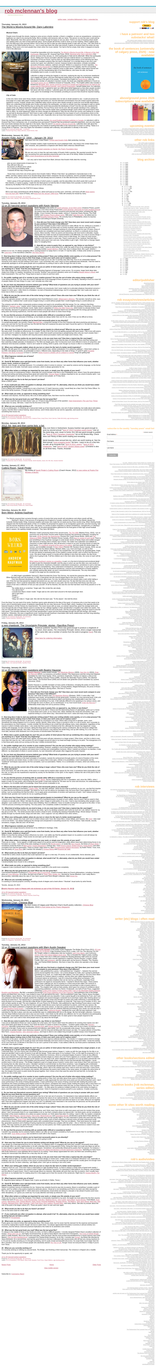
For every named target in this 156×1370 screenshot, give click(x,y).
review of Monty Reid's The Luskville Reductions (141, 636)
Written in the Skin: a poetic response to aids (142, 1079)
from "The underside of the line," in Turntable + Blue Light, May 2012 (136, 1235)
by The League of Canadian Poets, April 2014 (142, 805)
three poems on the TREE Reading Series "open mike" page (138, 1289)
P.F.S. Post (151, 1339)
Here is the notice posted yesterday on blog (51, 149)
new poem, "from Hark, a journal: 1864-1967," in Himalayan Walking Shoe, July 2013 (132, 1179)
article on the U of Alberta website (145, 690)
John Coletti (62, 1200)
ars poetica (151, 1290)
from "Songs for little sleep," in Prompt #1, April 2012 (140, 1237)
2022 (123, 169)
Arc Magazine (10, 940)
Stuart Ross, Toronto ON (148, 1005)
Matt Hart (93, 1201)
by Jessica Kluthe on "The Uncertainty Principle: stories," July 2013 (136, 807)
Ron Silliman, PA (150, 1012)
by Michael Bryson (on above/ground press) (142, 913)
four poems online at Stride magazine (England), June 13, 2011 (137, 1265)
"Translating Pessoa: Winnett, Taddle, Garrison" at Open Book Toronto (136, 600)
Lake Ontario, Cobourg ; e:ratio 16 (132, 230)
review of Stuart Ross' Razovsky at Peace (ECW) (141, 775)
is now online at (55, 907)
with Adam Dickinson (148, 888)
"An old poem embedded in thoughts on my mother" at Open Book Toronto (134, 582)
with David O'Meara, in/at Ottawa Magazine (143, 820)
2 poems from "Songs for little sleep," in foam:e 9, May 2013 (138, 1192)
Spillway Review (150, 1338)
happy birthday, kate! (129, 252)
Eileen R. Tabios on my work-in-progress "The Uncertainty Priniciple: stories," (134, 553)
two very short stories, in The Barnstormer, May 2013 (140, 1186)
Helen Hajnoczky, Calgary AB (146, 966)
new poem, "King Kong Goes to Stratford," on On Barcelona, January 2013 (134, 1212)
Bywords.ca (151, 1306)
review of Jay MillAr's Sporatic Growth (144, 711)
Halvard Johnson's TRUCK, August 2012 (143, 1063)
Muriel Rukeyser (46, 1116)
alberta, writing (150, 1047)
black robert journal (149, 1282)
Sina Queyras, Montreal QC (147, 999)
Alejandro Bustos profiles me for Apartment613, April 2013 (139, 478)
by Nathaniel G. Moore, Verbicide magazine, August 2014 (139, 798)
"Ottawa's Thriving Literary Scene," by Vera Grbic (141, 557)
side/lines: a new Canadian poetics (145, 1075)
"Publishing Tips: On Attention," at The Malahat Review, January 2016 (136, 311)
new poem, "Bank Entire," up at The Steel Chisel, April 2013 (138, 1196)
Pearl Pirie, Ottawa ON (148, 995)
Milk (153, 1360)
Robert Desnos (77, 846)
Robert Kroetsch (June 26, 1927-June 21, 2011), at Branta (139, 567)
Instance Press (36, 418)
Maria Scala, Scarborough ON (146, 1008)
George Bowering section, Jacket (145, 1072)
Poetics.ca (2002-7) (149, 293)
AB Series (20, 895)
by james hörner (150, 902)
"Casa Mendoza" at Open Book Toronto (144, 601)
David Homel (82, 79)
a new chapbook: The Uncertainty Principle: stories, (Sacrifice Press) (38, 625)
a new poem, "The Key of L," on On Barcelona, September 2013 (137, 1175)
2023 (123, 168)
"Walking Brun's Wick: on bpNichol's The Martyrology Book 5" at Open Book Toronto (132, 607)
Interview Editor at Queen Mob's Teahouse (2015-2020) (139, 145)
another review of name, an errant (145, 724)
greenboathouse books (148, 1364)
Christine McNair (27, 460)
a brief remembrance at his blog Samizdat (44, 156)
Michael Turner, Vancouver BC (146, 1024)
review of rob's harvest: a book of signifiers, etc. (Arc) (140, 767)
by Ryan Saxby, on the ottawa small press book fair (140, 862)
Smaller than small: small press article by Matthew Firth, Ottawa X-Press (135, 752)
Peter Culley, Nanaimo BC (147, 945)
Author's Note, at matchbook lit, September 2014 (141, 358)
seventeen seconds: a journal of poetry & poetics (141, 288)
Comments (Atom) (17, 1274)
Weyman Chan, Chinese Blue (17, 902)
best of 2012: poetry (73, 444)
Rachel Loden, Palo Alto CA (147, 977)
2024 (123, 166)
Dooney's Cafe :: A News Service (145, 1119)
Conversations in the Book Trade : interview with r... (137, 242)
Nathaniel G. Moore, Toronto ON (145, 988)
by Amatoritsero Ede (149, 892)
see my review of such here (84, 538)
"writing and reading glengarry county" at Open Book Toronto (138, 590)
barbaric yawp (15, 306)
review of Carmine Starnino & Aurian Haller (143, 779)
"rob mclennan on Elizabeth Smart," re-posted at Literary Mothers (137, 364)
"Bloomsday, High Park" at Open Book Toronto (142, 610)
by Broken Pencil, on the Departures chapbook (142, 863)
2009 (123, 264)
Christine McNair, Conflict (130, 232)
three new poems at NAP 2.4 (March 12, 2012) (142, 1242)
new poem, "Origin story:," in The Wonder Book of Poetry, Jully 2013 (136, 1180)
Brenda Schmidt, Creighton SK (146, 1009)
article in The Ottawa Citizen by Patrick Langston (141, 706)
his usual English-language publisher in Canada (67, 120)
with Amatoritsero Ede (148, 889)
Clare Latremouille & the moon (146, 743)
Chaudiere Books (149, 284)
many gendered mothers (147, 286)
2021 (123, 171)
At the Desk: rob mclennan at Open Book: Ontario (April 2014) (138, 391)
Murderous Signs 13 (149, 1321)
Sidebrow (151, 1317)
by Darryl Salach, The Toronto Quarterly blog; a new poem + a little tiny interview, (133, 830)
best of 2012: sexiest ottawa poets (70, 446)
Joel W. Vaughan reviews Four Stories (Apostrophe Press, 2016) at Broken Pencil (132, 302)
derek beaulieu (37, 460)
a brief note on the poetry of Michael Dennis (142, 718)
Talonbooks (17, 940)
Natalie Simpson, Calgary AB (146, 1013)
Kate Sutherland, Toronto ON (146, 1022)
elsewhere (51, 960)
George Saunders (54, 1026)
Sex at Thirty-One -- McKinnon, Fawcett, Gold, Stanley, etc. (138, 757)
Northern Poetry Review (148, 1130)
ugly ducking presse (72, 418)
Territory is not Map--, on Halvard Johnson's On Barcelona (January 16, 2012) (134, 1247)
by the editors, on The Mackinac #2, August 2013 (141, 806)
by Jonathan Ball (150, 852)
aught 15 (152, 1328)
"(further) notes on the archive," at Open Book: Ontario (140, 369)
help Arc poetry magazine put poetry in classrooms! (137, 225)
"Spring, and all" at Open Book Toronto (144, 621)
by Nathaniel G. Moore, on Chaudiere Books (142, 882)
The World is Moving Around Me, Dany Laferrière (27, 27)
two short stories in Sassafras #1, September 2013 (141, 1176)
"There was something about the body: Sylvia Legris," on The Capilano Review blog (132, 549)
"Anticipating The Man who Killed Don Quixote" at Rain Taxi (138, 587)
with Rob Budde (150, 871)
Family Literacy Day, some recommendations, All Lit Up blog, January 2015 (134, 336)
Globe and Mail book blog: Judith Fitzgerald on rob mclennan (138, 629)
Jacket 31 (151, 1319)
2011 (123, 260)
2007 (123, 267)
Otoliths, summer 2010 (148, 1271)
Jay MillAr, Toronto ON (148, 987)
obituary (16, 198)
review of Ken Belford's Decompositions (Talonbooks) (140, 572)
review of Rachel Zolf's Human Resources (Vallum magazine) (138, 696)
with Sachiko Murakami (148, 857)
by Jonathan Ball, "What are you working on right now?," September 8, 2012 (134, 817)
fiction (7, 663)
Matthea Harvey (51, 1200)
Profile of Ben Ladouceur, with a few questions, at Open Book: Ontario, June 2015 (132, 321)
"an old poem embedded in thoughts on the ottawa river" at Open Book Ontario (133, 571)
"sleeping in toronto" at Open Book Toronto (143, 647)
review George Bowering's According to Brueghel (141, 650)
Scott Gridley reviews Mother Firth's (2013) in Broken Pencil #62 (137, 409)
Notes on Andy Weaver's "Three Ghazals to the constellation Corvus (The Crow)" (133, 761)
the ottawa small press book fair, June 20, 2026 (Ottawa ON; (138, 133)
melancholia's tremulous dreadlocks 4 (144, 1324)
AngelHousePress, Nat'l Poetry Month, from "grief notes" (139, 1274)
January (126, 205)
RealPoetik (151, 1332)
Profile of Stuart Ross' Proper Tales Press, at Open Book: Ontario (137, 357)
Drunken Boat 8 (150, 1322)
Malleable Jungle (149, 1343)
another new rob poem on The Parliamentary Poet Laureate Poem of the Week (133, 1293)
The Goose (151, 1120)
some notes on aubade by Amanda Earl (144, 720)
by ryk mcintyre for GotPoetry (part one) (143, 867)
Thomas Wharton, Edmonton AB (145, 1033)
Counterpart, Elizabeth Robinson (132, 228)
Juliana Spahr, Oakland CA (147, 1017)
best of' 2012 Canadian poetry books (77, 430)
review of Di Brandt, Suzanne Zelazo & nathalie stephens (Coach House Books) (133, 758)
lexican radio (151, 1292)
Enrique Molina (48, 849)
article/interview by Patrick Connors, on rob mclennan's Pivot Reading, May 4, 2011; (132, 581)
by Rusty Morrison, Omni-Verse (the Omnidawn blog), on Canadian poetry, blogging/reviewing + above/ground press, (134, 826)
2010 (123, 262)
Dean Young (36, 1201)
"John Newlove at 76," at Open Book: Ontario (142, 375)
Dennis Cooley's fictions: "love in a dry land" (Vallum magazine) (137, 679)
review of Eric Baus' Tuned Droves (145, 635)
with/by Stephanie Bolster (147, 910)
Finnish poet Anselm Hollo (58, 140)
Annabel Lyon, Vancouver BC (146, 978)
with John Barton (150, 898)
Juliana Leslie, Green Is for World (132, 249)
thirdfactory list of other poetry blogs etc (144, 1048)
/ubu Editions (151, 1152)
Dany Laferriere (22, 130)
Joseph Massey (25, 1201)
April (125, 200)
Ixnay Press (44, 418)
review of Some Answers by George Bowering (142, 671)
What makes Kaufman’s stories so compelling (46, 561)
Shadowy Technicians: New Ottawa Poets (143, 1099)
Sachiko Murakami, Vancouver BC (145, 990)
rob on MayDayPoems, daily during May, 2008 (142, 1297)
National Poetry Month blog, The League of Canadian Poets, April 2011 (135, 1268)
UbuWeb (152, 1151)
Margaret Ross (13, 1203)
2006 (123, 269)
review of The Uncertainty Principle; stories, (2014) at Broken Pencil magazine (133, 362)
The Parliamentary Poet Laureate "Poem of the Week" (140, 1131)
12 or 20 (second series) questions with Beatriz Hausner (31, 670)
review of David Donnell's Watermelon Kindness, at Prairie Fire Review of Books (133, 599)
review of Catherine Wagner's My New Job (143, 640)
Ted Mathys (72, 1201)
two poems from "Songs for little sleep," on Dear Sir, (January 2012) (136, 1249)
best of (16, 460)
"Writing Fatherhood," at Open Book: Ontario (142, 418)
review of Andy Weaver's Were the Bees (143, 733)
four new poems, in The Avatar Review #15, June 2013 (139, 1185)
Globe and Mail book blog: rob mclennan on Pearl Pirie (139, 628)
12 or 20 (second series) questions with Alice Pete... (137, 244)
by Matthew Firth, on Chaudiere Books (144, 881)
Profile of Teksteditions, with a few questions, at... (136, 250)
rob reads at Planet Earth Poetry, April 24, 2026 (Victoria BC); (138, 128)
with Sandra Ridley (149, 859)
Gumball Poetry (150, 1358)
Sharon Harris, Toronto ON (147, 967)
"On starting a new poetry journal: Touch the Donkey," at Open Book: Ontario (134, 371)
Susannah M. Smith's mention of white (144, 676)
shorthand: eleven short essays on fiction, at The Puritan (139, 501)
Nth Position (151, 1335)
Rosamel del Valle (64, 849)
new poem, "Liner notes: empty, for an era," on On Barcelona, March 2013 (134, 1201)
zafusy (152, 1333)
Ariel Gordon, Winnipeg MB (147, 962)
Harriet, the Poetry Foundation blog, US (144, 997)
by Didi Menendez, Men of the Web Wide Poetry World (140, 873)
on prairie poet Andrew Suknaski (145, 608)
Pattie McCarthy (78, 215)
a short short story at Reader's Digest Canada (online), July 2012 (137, 1229)
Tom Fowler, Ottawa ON (148, 958)
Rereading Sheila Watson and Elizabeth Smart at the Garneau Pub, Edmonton (133, 667)
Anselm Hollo (9, 198)
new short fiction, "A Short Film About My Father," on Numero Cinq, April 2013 (133, 1197)
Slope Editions (48, 1260)
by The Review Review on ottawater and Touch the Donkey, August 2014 (135, 796)
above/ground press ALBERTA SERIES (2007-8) (141, 291)
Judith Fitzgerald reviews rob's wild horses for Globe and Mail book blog (135, 618)
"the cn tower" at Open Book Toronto (144, 639)
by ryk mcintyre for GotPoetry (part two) (144, 866)
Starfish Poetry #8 (149, 1296)
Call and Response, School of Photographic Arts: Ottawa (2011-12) (136, 294)
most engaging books (61, 442)
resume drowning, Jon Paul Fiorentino (144, 1096)
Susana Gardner (58, 460)
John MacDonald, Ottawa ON (146, 980)
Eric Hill (48, 460)
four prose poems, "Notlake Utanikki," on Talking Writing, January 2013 (135, 1211)
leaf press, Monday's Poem (147, 1285)
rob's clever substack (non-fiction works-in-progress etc (139, 41)
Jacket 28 (151, 1346)
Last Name (110, 448)
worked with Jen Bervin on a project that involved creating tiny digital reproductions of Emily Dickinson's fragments (42, 1150)
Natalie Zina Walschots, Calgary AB (145, 1030)
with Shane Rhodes (149, 880)
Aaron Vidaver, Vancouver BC (146, 1029)
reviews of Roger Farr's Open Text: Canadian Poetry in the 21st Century (135, 656)
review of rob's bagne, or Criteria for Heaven (142, 768)
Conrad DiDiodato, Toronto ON (146, 951)
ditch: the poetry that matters (146, 1116)
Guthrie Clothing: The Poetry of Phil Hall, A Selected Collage (138, 1061)
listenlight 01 (151, 1326)
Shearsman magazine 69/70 (146, 1311)
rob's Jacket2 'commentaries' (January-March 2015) (140, 147)
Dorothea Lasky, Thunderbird (131, 235)
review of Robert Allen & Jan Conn (145, 777)
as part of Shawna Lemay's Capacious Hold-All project (140, 664)
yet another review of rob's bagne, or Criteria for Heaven (139, 771)
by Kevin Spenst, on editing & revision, (144, 835)
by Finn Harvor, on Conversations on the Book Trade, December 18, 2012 (134, 816)
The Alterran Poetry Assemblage (145, 1353)
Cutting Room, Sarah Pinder (16, 468)
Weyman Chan (26, 940)
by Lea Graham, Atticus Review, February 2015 (141, 792)
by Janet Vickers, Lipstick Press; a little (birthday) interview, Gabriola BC (135, 824)
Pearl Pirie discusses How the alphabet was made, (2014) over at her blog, (134, 404)
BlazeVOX (151, 1301)
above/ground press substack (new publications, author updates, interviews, (134, 43)
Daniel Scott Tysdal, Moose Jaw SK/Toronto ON (141, 1026)
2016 (123, 179)
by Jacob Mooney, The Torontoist (145, 845)
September (127, 191)
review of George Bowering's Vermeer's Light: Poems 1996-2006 (137, 689)
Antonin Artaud (66, 846)
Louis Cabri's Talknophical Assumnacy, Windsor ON (140, 1148)
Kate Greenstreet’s (75, 401)
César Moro (18, 849)
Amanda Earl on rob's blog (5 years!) (144, 668)
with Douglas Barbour (148, 906)
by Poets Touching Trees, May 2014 (144, 803)
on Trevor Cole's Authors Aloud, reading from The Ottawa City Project (136, 1169)
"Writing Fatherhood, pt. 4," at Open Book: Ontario (141, 411)
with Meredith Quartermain (147, 900)
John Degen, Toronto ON (147, 949)
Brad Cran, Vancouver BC (147, 944)
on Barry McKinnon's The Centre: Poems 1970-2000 (140, 746)
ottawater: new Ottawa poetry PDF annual (143, 290)
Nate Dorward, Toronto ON (147, 952)
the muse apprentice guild (147, 1356)
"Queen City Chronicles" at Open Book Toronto (142, 625)
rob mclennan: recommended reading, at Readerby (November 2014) (136, 340)
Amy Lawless (48, 1203)
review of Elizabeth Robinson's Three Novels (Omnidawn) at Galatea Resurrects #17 (132, 535)
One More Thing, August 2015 (146, 319)
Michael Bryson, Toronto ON (146, 934)
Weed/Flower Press (34, 198)
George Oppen (54, 374)
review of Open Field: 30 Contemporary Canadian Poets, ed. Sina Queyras (134, 742)
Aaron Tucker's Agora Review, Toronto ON (143, 1107)
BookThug (36, 895)
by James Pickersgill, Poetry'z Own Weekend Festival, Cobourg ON (136, 834)
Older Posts (97, 1265)
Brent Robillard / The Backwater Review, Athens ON (140, 1004)
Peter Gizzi (19, 1200)
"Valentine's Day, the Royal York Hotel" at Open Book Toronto (138, 617)
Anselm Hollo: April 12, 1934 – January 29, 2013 (27, 138)
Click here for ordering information (48, 638)
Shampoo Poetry (150, 1145)
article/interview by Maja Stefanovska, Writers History (140, 578)
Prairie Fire (21, 505)
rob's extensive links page (147, 148)
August (126, 193)
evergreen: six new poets (147, 1073)
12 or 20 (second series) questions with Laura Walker (137, 237)
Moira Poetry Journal (148, 1340)
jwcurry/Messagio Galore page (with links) (143, 1126)
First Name (110, 441)
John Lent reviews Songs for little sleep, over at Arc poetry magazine (136, 469)
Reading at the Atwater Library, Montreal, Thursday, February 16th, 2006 (135, 1170)
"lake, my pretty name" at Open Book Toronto (142, 638)
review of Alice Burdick (148, 778)
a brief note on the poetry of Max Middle (143, 735)
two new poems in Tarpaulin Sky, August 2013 (142, 1178)
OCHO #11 (151, 1304)
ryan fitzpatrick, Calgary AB (147, 956)
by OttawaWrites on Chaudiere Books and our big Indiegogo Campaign (135, 795)
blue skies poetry (149, 1299)
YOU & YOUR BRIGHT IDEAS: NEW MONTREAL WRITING (138, 1077)
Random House (20, 618)
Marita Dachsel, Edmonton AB (146, 947)
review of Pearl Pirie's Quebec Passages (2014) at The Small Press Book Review (132, 380)
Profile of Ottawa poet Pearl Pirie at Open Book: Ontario (139, 546)
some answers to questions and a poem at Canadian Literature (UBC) (135, 856)
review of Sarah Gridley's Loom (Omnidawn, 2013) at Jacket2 (138, 408)
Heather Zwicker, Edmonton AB (146, 1038)
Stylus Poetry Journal (148, 1310)
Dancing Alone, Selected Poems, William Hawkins (141, 1093)
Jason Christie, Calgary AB (147, 941)
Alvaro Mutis (94, 844)
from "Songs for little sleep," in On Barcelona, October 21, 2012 (137, 1221)
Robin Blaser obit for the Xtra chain (145, 649)
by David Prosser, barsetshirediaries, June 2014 (141, 802)
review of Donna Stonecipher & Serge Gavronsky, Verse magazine (136, 670)
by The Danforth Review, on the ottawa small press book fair (138, 853)
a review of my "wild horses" (147, 314)
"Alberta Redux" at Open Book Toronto (144, 619)
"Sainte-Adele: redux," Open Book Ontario (143, 561)
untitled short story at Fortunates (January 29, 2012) (140, 1243)
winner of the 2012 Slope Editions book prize (50, 955)
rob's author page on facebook (146, 143)
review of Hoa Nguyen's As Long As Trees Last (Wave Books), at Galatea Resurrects (132, 487)
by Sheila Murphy (149, 894)
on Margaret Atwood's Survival (146, 754)
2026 (123, 163)
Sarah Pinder (29, 505)
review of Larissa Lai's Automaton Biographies (142, 615)
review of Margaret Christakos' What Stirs (143, 653)
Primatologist (15, 1217)
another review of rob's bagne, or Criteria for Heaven (140, 770)
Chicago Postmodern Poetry (146, 1113)
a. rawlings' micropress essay (146, 763)
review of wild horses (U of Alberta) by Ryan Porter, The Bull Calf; (137, 579)
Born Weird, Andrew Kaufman (17, 512)
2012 (123, 259)
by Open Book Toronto (148, 850)
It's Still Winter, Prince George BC (145, 1123)
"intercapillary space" (148, 1325)
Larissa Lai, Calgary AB (148, 974)
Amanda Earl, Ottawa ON (147, 953)
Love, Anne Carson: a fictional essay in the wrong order (139, 604)
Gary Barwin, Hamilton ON (147, 926)
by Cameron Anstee (149, 877)
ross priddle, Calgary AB (148, 998)
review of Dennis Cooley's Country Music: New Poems (140, 717)
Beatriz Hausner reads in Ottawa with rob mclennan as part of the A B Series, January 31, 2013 (37, 888)
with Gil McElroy (150, 909)
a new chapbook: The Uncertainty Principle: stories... (137, 217)
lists (52, 460)
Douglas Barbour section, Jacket (145, 1065)
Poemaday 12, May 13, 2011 (146, 1267)
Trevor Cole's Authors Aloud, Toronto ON (143, 1112)
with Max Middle (150, 899)
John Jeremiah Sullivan (30, 1032)
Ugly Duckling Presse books (13, 1008)
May (125, 198)
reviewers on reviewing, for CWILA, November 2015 (140, 318)
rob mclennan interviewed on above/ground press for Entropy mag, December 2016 (132, 789)
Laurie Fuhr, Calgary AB (148, 960)
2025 (123, 164)
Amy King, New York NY (148, 970)
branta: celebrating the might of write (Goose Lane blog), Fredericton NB (135, 1109)
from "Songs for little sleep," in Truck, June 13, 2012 (140, 1233)
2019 (123, 174)
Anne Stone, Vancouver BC (147, 1020)
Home (51, 1265)
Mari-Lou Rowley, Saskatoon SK (145, 1006)
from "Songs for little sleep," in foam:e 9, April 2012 (141, 1236)
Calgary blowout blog (148, 1042)
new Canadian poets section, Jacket (144, 1076)
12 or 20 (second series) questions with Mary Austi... (137, 222)
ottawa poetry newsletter (147, 287)
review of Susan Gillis (148, 781)
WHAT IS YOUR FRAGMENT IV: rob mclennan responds (139, 407)
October (126, 190)
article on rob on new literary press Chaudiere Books (140, 713)
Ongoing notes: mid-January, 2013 (132, 227)
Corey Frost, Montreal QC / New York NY (143, 959)
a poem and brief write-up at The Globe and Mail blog (140, 1281)
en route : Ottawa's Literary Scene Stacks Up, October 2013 (138, 462)
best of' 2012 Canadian (56, 434)
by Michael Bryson (149, 912)
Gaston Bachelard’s (39, 846)
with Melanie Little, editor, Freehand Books (143, 860)
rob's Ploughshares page (147, 152)
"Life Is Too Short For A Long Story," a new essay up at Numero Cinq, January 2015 (132, 339)
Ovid (90, 819)
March (125, 201)
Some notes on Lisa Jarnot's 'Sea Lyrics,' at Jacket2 (140, 482)
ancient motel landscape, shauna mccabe (143, 1092)
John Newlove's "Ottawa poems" (145, 725)
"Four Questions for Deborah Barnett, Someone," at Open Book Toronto (135, 556)
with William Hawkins (148, 895)
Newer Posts (6, 1265)
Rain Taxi (152, 1142)
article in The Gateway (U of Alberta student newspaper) (139, 692)
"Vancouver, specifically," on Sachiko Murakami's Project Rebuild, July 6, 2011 (133, 1262)
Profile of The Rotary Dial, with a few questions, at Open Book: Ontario (135, 355)
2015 (123, 181)
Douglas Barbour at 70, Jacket (146, 632)
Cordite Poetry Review (148, 1349)
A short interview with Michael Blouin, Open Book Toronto (139, 565)
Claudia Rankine (16, 1032)
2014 (123, 183)
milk (153, 1286)
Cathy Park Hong (37, 1203)
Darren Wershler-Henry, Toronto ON (144, 1031)
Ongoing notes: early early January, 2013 (134, 257)
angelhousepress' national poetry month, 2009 (142, 1279)
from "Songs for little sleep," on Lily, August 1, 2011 (140, 1257)
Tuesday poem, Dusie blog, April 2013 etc (143, 1062)
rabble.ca (152, 1139)
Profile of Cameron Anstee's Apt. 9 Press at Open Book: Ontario (137, 554)
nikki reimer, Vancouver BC (147, 1002)
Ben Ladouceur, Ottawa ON (147, 973)
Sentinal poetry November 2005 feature (144, 151)
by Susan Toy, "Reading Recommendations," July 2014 (139, 800)
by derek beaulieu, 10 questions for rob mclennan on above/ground (136, 832)
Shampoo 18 (151, 1363)
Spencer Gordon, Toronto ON (146, 963)
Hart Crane (35, 1116)
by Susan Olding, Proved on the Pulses (144, 848)
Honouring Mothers (149, 1351)
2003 (123, 274)
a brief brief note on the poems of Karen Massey (141, 714)
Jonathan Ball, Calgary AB (147, 923)
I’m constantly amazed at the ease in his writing (55, 545)
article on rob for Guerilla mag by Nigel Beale (142, 643)
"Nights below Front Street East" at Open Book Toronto (139, 613)
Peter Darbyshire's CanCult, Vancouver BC (143, 1110)
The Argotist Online (149, 1336)
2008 (123, 265)
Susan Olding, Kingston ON (147, 992)
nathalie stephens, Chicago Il (146, 1019)
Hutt (153, 1347)
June (125, 196)
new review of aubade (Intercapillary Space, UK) (141, 678)
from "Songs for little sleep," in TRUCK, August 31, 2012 (139, 1226)
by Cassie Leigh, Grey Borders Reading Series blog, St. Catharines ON (135, 828)
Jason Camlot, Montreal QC (147, 940)
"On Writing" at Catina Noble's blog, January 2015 (141, 337)
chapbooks (70, 434)
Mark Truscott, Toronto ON (147, 1023)
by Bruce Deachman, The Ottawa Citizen (143, 849)
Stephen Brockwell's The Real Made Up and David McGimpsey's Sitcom (135, 665)
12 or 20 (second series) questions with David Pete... (137, 233)
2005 (123, 271)
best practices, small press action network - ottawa (141, 747)
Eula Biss (41, 1200)
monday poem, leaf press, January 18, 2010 (142, 1275)
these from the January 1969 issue (46, 193)
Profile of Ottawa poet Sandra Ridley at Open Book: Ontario (138, 547)
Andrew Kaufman (11, 618)
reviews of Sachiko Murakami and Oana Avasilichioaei (140, 657)
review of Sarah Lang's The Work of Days (143, 686)
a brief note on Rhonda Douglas (146, 722)
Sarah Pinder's (47, 470)
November (127, 188)
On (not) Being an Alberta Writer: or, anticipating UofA (140, 707)
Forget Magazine (149, 1300)
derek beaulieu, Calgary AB (147, 927)
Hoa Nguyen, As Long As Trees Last (133, 245)
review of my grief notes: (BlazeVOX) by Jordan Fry (140, 528)
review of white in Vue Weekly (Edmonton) (143, 681)
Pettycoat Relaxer (149, 1357)
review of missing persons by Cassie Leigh (143, 597)
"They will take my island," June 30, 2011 (143, 1264)
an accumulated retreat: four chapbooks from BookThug (139, 721)
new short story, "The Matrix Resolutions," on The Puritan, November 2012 (134, 1219)
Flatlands (152, 1361)
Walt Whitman (14, 1116)
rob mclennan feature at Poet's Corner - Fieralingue (140, 1287)
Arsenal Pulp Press (11, 130)
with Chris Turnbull (149, 885)
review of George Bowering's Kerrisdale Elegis (142, 654)
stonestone (151, 1354)
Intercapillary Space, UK (148, 1121)
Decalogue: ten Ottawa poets (146, 1070)
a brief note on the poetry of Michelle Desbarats (141, 710)
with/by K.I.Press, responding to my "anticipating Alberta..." (138, 874)
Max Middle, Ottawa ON (148, 985)
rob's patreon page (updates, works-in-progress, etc (140, 40)
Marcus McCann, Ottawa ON (146, 984)
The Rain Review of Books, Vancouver (144, 1141)
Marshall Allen (38, 322)
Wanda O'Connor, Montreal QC (146, 991)
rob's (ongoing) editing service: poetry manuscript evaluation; (138, 134)
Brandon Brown (61, 1201)
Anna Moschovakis (30, 1200)
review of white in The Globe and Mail (144, 685)
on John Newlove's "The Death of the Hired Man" (141, 760)
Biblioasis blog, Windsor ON (147, 931)
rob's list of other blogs (148, 1052)
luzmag (152, 1331)
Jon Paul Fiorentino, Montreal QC (145, 955)
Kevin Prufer (22, 1119)
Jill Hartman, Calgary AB (147, 969)
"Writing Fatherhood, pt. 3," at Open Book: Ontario (141, 415)
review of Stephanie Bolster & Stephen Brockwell (141, 764)
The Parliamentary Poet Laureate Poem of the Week (140, 1329)
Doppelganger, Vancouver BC (146, 1117)
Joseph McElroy (52, 249)
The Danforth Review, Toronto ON (145, 1114)
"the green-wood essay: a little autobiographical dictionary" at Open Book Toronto (133, 592)
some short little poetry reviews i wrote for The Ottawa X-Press (137, 688)
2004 (123, 272)
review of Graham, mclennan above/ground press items (139, 728)
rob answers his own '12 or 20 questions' (143, 864)
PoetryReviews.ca (149, 1138)
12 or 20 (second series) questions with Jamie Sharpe (137, 247)
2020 (123, 173)
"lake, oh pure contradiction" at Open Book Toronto (141, 646)
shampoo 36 (151, 1276)
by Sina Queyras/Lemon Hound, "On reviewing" (141, 839)
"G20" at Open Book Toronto (146, 606)
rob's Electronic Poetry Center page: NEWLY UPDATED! (139, 144)
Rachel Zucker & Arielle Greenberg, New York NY (141, 1037)
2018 (123, 176)
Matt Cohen (27, 846)
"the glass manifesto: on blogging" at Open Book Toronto (140, 583)
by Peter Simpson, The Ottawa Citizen (144, 846)
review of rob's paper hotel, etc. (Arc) (144, 765)
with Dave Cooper (149, 891)
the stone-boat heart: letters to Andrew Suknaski (141, 726)
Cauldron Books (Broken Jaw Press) (144, 1091)
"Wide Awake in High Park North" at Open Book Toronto (139, 611)
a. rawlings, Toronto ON (148, 1001)
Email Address (112, 434)
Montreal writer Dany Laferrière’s (81, 54)
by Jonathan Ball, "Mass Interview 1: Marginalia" (141, 841)
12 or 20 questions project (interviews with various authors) (138, 868)
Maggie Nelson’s (87, 272)
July (125, 195)
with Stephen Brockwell (148, 878)
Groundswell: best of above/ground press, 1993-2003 (140, 1095)
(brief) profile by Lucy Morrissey (146, 483)
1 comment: (26, 129)
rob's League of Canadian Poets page (144, 150)
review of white (150, 660)
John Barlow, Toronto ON (147, 924)
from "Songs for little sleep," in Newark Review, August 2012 (138, 1228)
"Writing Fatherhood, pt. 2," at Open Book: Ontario (141, 416)
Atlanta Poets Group (149, 1040)
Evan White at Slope (19, 1133)
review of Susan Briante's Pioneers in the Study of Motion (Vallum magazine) (134, 697)
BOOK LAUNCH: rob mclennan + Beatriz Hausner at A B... (138, 254)
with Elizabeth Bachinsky (147, 855)
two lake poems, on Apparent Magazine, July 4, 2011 (140, 1261)
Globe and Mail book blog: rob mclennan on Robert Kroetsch (138, 622)
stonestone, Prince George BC (146, 1146)
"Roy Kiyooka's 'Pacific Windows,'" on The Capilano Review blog (137, 532)
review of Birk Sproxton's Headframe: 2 (144, 715)
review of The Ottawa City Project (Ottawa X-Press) (140, 703)
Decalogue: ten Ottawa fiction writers (144, 1069)
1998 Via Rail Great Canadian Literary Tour (143, 154)
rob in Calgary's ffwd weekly (147, 675)
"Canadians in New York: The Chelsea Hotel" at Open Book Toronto (136, 624)
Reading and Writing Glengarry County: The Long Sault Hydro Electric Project (133, 631)
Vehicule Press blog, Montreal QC (145, 1027)
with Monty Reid (150, 887)
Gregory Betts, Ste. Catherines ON (145, 930)
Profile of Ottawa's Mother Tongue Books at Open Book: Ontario (137, 542)
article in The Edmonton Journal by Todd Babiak (141, 695)
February (126, 203)
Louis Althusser (13, 874)
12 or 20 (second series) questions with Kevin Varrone (30, 205)
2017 (123, 178)
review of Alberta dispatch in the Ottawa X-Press (141, 651)
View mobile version (51, 1268)
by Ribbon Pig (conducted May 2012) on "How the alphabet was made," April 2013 (132, 811)
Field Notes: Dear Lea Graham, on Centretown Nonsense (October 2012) (135, 1222)
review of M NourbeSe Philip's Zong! (144, 589)
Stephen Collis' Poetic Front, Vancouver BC (142, 1137)
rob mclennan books (15, 663)
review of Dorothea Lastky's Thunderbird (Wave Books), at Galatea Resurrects (133, 489)
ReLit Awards (150, 1144)
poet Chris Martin (79, 953)
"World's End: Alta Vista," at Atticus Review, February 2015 (138, 334)
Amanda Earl (9, 460)
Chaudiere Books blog (148, 1044)
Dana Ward (71, 1200)
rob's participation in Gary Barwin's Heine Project (141, 614)
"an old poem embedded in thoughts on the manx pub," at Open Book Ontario (133, 576)
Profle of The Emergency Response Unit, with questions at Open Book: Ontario (133, 529)
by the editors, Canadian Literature (145, 793)
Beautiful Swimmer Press (49, 217)
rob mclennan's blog (31, 11)
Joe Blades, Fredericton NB (147, 933)
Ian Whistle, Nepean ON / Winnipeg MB (143, 1034)
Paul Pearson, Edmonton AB (146, 994)
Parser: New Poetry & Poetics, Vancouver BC (142, 1134)
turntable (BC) (150, 1278)
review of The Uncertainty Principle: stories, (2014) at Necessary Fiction (135, 361)
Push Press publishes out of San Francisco (58, 992)
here (90, 632)
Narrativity (151, 1128)
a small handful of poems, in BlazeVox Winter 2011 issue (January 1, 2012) (134, 1250)
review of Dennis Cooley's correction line (143, 663)
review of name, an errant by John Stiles (143, 701)
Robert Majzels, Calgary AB (147, 981)
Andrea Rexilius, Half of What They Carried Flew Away (137, 238)
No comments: (27, 197)
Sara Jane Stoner (83, 1201)
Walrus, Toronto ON (149, 1308)
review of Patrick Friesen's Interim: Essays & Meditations (139, 672)
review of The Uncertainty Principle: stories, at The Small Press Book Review (134, 405)
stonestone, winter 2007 (148, 1314)
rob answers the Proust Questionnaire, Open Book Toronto (138, 843)
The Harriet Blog (24, 198)
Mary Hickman (25, 1203)
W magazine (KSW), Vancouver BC (145, 1149)
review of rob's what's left (147, 756)
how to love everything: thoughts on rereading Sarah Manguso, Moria (136, 633)
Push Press (40, 1260)
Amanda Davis (39, 1026)
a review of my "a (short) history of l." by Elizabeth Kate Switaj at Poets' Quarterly (133, 312)
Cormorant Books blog (148, 942)
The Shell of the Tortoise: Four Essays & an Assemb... (137, 223)
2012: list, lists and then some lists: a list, (23, 425)
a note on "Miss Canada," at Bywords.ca (143, 493)
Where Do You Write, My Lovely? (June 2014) (142, 376)
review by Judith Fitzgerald (147, 674)
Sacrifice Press (26, 663)
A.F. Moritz (41, 779)
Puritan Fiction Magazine (147, 1307)
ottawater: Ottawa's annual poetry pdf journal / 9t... (136, 240)
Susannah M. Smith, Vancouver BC (145, 1016)
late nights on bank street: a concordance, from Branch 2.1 (138, 1272)
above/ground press (149, 283)
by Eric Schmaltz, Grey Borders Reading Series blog (140, 842)
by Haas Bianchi (150, 875)
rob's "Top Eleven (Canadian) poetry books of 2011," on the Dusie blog (135, 530)
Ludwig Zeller (33, 788)
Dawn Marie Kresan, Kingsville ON (145, 972)
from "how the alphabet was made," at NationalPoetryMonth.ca (137, 1239)
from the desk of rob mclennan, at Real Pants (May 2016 (139, 309)
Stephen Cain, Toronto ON (147, 938)
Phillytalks (151, 1135)
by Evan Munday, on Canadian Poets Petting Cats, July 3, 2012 (137, 818)
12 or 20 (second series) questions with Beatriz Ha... (137, 218)
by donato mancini (149, 907)
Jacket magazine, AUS (148, 1124)
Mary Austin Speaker (30, 1260)
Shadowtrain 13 (150, 1313)
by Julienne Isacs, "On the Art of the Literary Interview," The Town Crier (135, 791)
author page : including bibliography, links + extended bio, (78, 19)
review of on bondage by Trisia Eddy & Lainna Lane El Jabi (138, 644)
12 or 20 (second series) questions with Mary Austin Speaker (34, 947)
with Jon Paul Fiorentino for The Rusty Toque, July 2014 (139, 799)
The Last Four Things (90, 401)
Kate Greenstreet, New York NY (146, 965)
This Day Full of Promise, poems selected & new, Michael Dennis (137, 1098)
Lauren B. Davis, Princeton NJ (146, 948)
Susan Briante (81, 1200)
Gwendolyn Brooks (62, 1116)
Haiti (36, 130)
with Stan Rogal (150, 905)
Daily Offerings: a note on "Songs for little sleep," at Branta (139, 494)
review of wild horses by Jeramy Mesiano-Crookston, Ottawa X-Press (136, 603)
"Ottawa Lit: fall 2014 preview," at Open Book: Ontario (140, 359)
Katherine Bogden (55, 1010)
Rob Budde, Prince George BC (146, 935)
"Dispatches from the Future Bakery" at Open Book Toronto (138, 642)
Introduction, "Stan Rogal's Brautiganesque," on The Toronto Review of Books (133, 476)
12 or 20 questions (11, 418)
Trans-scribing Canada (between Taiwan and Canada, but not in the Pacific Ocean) (132, 1041)
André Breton (88, 846)
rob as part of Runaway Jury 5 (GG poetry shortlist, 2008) (139, 658)
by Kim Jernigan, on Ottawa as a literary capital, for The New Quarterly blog (134, 831)
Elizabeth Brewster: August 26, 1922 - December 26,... (137, 255)
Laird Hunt (8, 252)
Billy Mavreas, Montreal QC (147, 983)
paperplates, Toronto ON (147, 1132)
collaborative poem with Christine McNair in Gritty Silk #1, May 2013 (136, 1187)
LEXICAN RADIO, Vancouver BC (145, 1127)
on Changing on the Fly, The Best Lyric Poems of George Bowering (136, 745)
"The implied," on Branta (148, 626)
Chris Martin (20, 1260)
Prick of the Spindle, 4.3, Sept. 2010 (144, 1269)
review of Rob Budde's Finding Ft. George (143, 661)
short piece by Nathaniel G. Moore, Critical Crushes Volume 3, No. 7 (136, 693)
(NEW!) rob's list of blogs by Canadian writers (142, 922)
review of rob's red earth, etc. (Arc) (145, 753)
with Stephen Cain (149, 903)
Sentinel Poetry (150, 1350)
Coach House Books (12, 505)
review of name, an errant (147, 729)
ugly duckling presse (92, 209)
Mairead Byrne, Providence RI (146, 937)
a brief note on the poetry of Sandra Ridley (143, 704)
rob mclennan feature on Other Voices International (141, 1294)
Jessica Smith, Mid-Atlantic (147, 1015)
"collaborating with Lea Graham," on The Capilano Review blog (138, 533)
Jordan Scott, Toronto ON (147, 1010)
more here (151, 1153)
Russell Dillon (58, 1203)
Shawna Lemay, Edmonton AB (146, 976)
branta (20, 460)
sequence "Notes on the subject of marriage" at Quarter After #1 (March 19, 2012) (132, 1240)
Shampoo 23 (151, 1342)
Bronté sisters (56, 844)
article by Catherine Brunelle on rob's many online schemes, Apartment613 (134, 325)
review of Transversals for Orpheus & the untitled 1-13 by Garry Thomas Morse (133, 708)
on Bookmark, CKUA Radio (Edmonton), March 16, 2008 (139, 1165)
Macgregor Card (13, 1201)
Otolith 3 (152, 1318)
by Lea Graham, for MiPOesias (146, 870)
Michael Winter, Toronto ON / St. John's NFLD (142, 1035)
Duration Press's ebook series (53, 215)
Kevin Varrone (53, 418)
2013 (123, 184)
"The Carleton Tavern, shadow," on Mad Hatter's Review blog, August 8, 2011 (134, 1256)
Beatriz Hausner (28, 895)
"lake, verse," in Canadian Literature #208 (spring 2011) (139, 1254)
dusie (43, 460)
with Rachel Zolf (150, 884)
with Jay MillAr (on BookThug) (146, 896)
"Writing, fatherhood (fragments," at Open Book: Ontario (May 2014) (136, 390)
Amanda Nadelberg (48, 1201)
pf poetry (152, 1283)
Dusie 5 (152, 1315)
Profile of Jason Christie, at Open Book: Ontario (141, 368)
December (127, 186)
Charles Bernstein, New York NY (145, 928)
